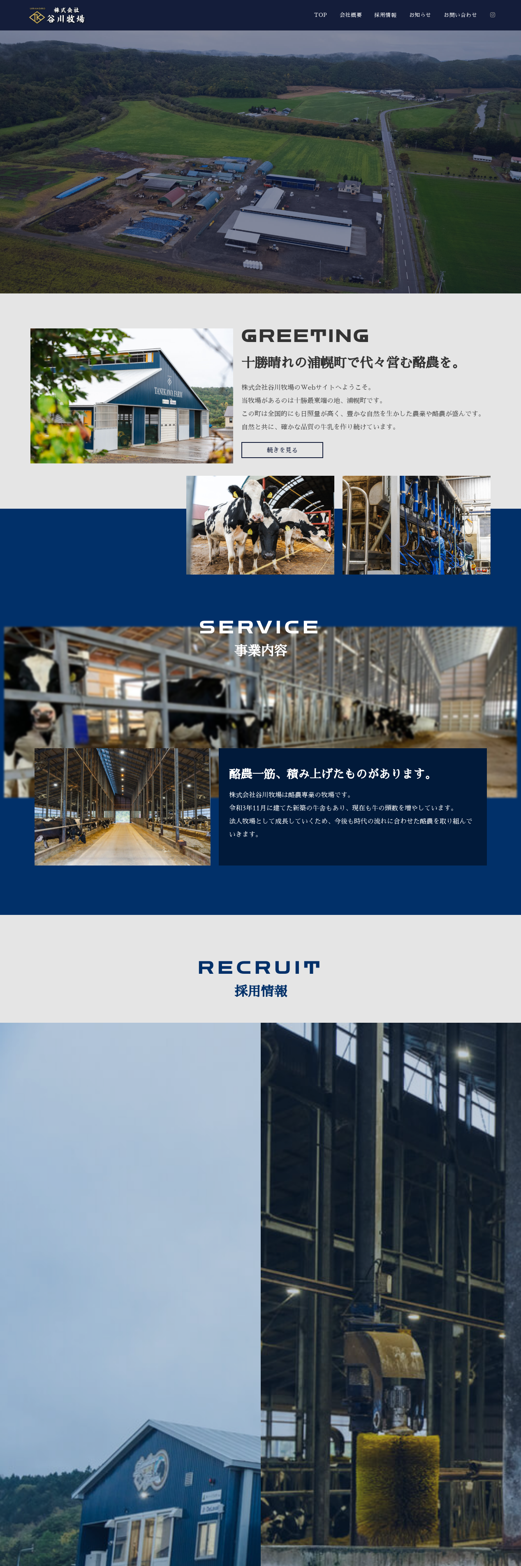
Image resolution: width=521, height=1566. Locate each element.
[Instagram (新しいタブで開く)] (492, 15)
